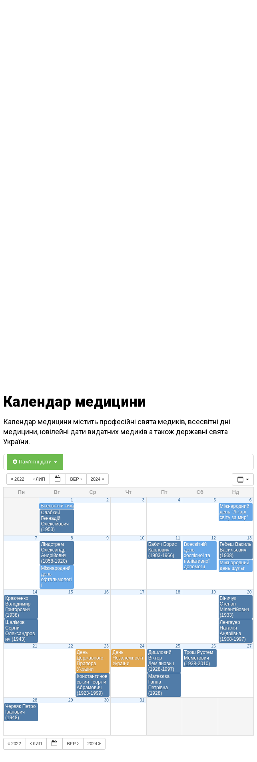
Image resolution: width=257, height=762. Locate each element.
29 (70, 700)
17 (142, 592)
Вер (76, 479)
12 (213, 537)
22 (70, 646)
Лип (39, 479)
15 (70, 592)
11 (177, 537)
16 (106, 592)
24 (142, 646)
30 (106, 700)
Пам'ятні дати (35, 462)
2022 (18, 479)
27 (249, 646)
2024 (98, 479)
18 (177, 592)
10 (142, 537)
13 (249, 537)
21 (34, 646)
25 (177, 646)
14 (34, 592)
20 (249, 592)
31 (142, 700)
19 (213, 592)
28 (34, 700)
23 (106, 646)
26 (213, 646)
